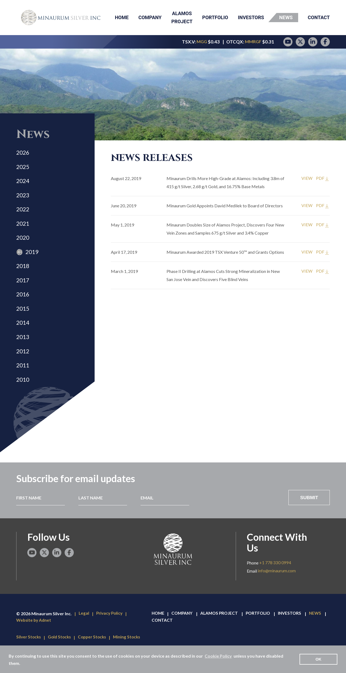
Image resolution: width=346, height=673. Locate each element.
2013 (23, 349)
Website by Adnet (34, 636)
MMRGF (253, 42)
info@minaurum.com (277, 586)
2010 (23, 395)
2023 (23, 198)
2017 (23, 289)
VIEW (306, 178)
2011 (23, 380)
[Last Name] (101, 513)
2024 (23, 183)
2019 (33, 259)
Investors (251, 17)
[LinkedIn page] (312, 41)
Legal (84, 629)
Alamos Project (181, 17)
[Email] (163, 513)
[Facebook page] (325, 41)
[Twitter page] (300, 41)
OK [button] (318, 659)
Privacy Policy (111, 629)
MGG (201, 42)
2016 (23, 304)
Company (150, 17)
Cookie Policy (218, 655)
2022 (23, 213)
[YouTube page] (287, 41)
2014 (23, 334)
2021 (23, 228)
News (286, 17)
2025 (23, 168)
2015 (23, 319)
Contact (319, 17)
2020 (23, 244)
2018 (23, 274)
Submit (309, 513)
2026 (23, 153)
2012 (23, 364)
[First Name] (40, 513)
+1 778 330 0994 (275, 578)
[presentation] (242, 513)
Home (122, 17)
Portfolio (215, 17)
